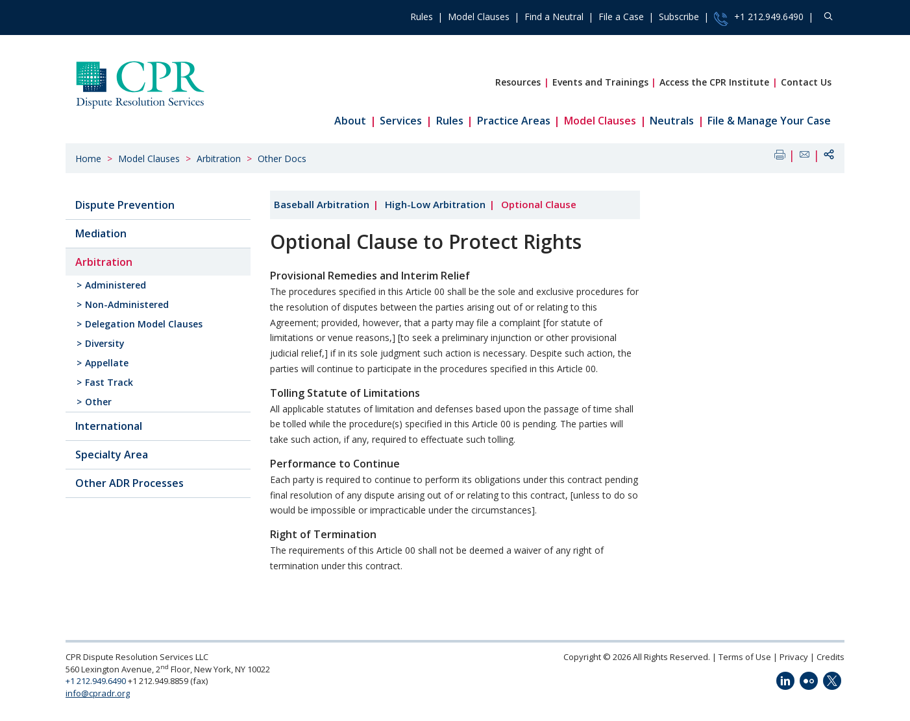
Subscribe (679, 16)
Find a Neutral (554, 16)
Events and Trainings (600, 82)
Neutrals (672, 120)
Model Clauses (479, 16)
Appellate (107, 363)
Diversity (105, 343)
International (108, 426)
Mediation (101, 233)
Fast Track (109, 382)
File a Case (621, 16)
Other (98, 402)
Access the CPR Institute (714, 82)
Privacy (794, 657)
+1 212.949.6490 (759, 18)
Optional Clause (538, 204)
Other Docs (282, 158)
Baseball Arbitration (321, 204)
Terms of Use (745, 657)
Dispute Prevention (125, 205)
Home (88, 158)
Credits (830, 657)
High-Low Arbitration (435, 204)
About (350, 120)
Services (401, 120)
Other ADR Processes (129, 483)
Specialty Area (111, 454)
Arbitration (219, 158)
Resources (518, 82)
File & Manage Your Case (769, 120)
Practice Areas (513, 120)
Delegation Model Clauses (144, 324)
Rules (421, 16)
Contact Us (806, 82)
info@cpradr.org (98, 693)
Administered (115, 285)
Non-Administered (127, 304)
